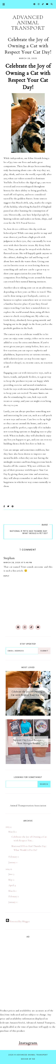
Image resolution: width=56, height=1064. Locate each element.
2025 (8, 826)
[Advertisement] (15, 970)
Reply (6, 576)
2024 (9, 869)
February (14, 856)
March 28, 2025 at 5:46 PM (18, 562)
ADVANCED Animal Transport (28, 23)
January (13, 862)
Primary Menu (2, 4)
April (12, 885)
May (11, 879)
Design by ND (28, 1059)
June (11, 874)
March (12, 831)
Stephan (9, 558)
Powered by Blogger (18, 921)
